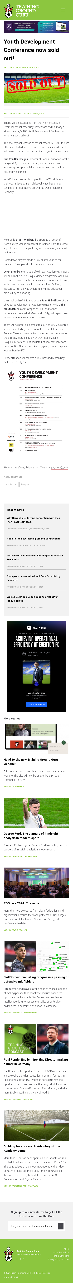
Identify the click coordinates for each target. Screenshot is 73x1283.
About (66, 1248)
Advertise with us (61, 1252)
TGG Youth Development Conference (43, 131)
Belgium (34, 67)
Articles (9, 67)
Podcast (17, 1099)
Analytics (17, 856)
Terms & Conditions (60, 1255)
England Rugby (30, 856)
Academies (22, 67)
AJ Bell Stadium (60, 143)
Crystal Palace (31, 1186)
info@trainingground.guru (29, 1254)
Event (15, 930)
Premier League (30, 1012)
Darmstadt (28, 1099)
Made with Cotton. (12, 1277)
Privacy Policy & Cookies (58, 1259)
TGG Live (23, 930)
